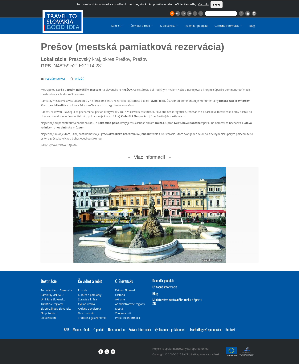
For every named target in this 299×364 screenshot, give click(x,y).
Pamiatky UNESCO (52, 295)
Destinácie (49, 281)
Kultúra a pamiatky (89, 295)
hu (189, 13)
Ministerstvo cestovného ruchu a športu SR (177, 301)
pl (195, 13)
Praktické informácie (128, 318)
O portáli (98, 329)
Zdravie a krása (87, 299)
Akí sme (120, 299)
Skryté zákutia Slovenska (56, 308)
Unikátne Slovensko (53, 299)
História (120, 295)
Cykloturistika (86, 304)
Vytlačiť (79, 78)
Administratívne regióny (130, 304)
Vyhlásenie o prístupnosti (170, 329)
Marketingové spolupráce (206, 329)
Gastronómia (86, 313)
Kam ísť (117, 25)
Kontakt (230, 329)
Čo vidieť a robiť (141, 25)
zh (200, 13)
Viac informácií (149, 157)
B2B (66, 329)
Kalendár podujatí (196, 25)
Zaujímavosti (123, 313)
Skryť (216, 4)
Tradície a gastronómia (92, 318)
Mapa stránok (81, 329)
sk (172, 13)
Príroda (82, 290)
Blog (252, 25)
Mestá (119, 308)
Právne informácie (140, 329)
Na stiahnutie (116, 329)
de (183, 13)
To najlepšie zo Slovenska (56, 290)
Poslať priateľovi (55, 78)
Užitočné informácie (228, 25)
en (177, 13)
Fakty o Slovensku (126, 290)
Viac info (203, 4)
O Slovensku (169, 25)
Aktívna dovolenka (89, 308)
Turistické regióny (52, 304)
